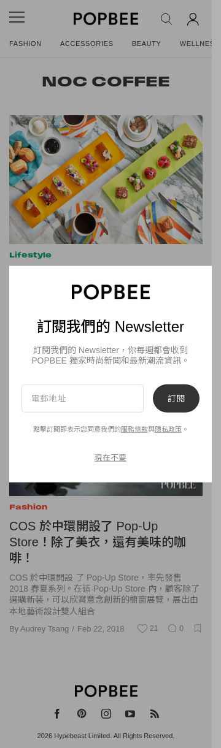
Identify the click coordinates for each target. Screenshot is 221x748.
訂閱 (176, 398)
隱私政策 (168, 429)
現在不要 (110, 457)
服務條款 (134, 429)
